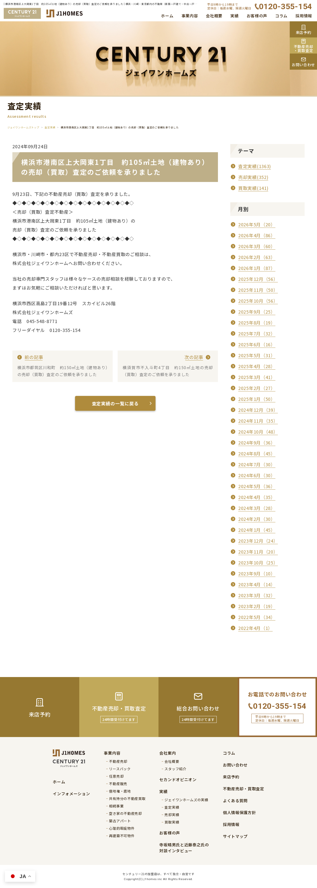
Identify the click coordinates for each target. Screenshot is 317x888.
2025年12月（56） (258, 279)
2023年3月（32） (256, 595)
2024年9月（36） (256, 442)
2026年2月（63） (256, 257)
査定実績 (50, 127)
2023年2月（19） (256, 606)
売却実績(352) (253, 177)
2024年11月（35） (258, 420)
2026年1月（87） (256, 268)
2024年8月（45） (256, 453)
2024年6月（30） (256, 475)
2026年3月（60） (256, 246)
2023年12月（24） (258, 540)
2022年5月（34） (256, 617)
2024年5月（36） (256, 486)
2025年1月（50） (256, 399)
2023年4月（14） (256, 584)
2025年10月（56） (258, 300)
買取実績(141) (253, 188)
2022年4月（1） (255, 628)
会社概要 (214, 16)
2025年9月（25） (256, 311)
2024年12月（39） (258, 410)
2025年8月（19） (256, 322)
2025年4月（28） (256, 366)
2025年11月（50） (258, 290)
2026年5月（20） (256, 224)
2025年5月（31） (256, 355)
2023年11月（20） (258, 551)
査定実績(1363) (254, 166)
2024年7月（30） (256, 464)
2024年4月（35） (256, 497)
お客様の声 (257, 16)
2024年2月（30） (256, 519)
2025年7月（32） (256, 333)
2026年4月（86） (256, 235)
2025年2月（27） (256, 388)
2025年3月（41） (256, 377)
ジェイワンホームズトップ (23, 127)
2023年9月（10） (256, 573)
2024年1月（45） (256, 530)
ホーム (167, 16)
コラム (281, 16)
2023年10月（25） (258, 562)
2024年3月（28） (256, 508)
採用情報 (303, 16)
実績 (234, 16)
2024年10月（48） (258, 431)
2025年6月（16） (256, 344)
